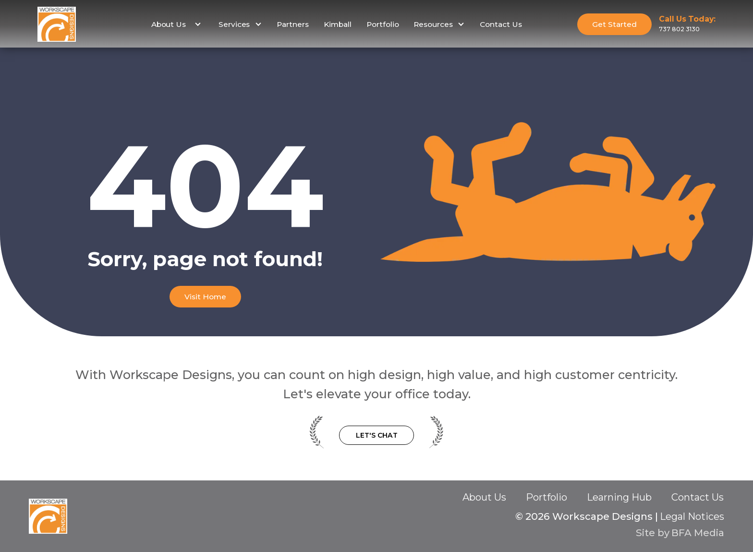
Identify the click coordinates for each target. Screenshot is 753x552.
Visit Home (205, 296)
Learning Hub (619, 497)
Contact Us (501, 24)
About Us (484, 497)
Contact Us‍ (697, 497)
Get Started (614, 24)
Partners (293, 24)
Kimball (338, 24)
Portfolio (382, 24)
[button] (175, 24)
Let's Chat (377, 435)
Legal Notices (692, 516)
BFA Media (697, 533)
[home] (56, 24)
